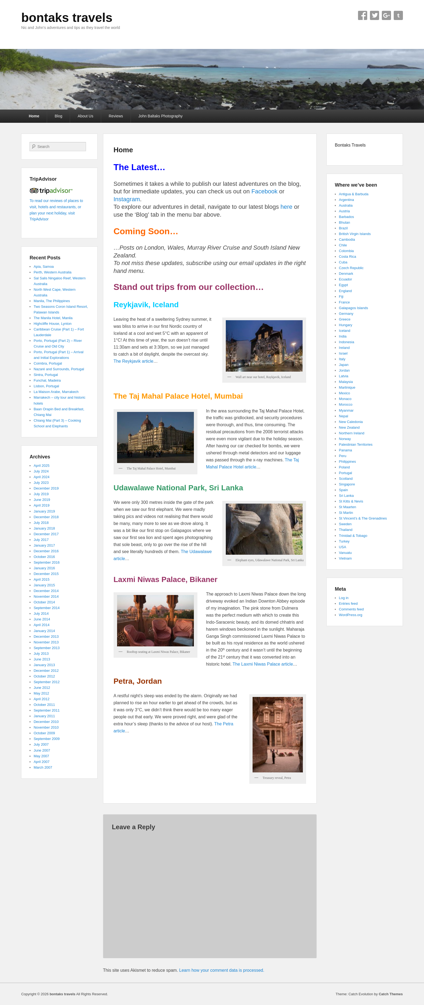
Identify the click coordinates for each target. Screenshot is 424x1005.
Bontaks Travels (350, 145)
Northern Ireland (351, 433)
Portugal (345, 473)
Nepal (343, 416)
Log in (343, 598)
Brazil (343, 228)
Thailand (345, 530)
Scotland (346, 479)
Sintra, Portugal (46, 375)
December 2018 (46, 517)
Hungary (345, 325)
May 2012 (41, 693)
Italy (342, 359)
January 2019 (44, 511)
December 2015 (46, 574)
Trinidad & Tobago (353, 536)
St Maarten (347, 507)
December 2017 (46, 534)
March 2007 (43, 767)
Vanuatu (345, 553)
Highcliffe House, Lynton (52, 324)
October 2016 (44, 557)
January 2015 (44, 585)
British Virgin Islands (355, 234)
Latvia (343, 376)
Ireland (344, 348)
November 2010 (46, 727)
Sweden (345, 524)
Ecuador (345, 279)
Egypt (343, 285)
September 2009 (46, 739)
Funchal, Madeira (47, 380)
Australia (346, 205)
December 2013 (46, 636)
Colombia (346, 251)
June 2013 (42, 659)
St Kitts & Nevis (351, 501)
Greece (344, 319)
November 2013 (46, 642)
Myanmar (346, 410)
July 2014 (41, 613)
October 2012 (44, 676)
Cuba (343, 262)
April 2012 (41, 699)
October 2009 (44, 733)
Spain (343, 490)
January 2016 (44, 568)
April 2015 (41, 579)
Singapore (347, 484)
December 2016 (46, 551)
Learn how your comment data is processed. (221, 970)
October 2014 (44, 602)
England (345, 291)
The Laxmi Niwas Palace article (263, 664)
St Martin (346, 513)
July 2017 (41, 540)
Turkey (344, 541)
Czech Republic (351, 268)
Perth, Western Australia (52, 272)
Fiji (341, 297)
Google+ (386, 15)
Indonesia (346, 342)
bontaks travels (66, 18)
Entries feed (348, 603)
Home (34, 116)
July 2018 (41, 523)
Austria (344, 211)
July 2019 (41, 494)
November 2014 (46, 596)
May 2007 (41, 756)
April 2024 (41, 477)
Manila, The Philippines (52, 301)
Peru (342, 456)
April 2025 (41, 466)
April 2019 (41, 505)
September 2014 (46, 608)
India (342, 336)
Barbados (346, 217)
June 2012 (42, 688)
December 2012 (46, 671)
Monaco (345, 399)
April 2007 (41, 762)
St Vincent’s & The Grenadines (363, 518)
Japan (343, 365)
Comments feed (351, 609)
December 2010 (46, 722)
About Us (85, 116)
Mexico (344, 393)
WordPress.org (350, 615)
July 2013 (41, 654)
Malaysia (346, 382)
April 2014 (41, 625)
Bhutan (344, 222)
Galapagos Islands (353, 308)
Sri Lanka (346, 496)
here (286, 206)
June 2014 (42, 619)
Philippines (347, 461)
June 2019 (42, 500)
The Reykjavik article (134, 361)
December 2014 (46, 591)
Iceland (344, 331)
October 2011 (44, 705)
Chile (343, 245)
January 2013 (44, 665)
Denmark (346, 274)
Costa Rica (347, 256)
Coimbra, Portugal (48, 363)
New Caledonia (351, 422)
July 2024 (41, 471)
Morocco (345, 404)
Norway (345, 439)
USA (342, 547)
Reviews (116, 116)
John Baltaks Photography (160, 116)
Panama (345, 450)
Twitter (374, 15)
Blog (58, 116)
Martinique (347, 387)
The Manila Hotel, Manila (53, 318)
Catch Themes (391, 994)
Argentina (346, 200)
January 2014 (44, 631)
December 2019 (46, 488)
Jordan (344, 370)
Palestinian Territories (355, 444)
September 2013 (46, 648)
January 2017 (44, 545)
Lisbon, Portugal (46, 386)
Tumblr (398, 15)
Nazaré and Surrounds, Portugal (59, 369)
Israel (343, 353)
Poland (344, 467)
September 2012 (46, 682)
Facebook (362, 15)
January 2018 (44, 528)
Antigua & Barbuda (353, 194)
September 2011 (46, 710)
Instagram (127, 199)
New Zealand (349, 427)
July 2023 (41, 483)
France (344, 302)
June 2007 (42, 750)
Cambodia (347, 239)
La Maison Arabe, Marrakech (56, 392)
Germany (346, 314)
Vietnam (345, 558)
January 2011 (44, 716)
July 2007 (41, 744)
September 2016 (46, 562)
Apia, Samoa (44, 267)
